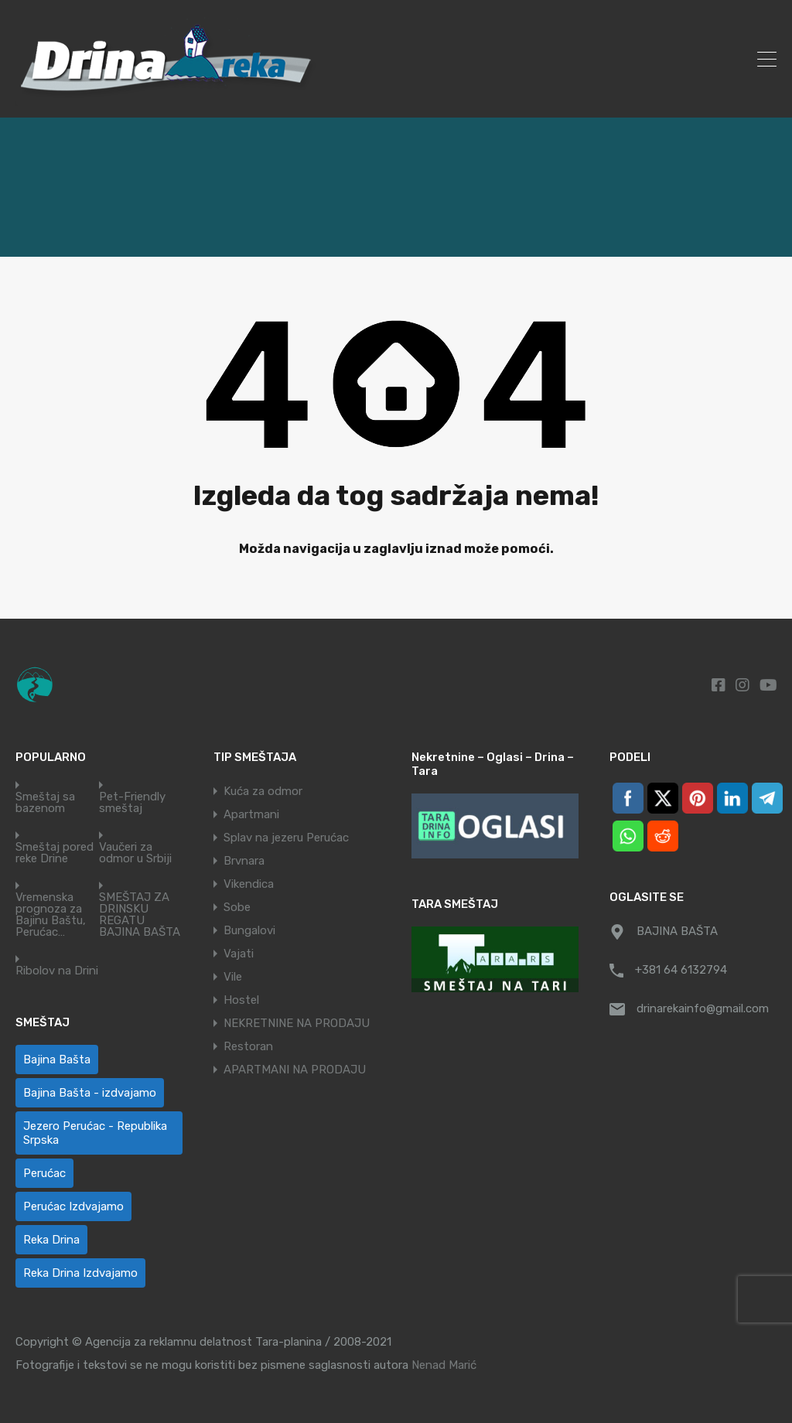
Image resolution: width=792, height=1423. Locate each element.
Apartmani (251, 814)
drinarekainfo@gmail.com (703, 1008)
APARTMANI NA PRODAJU (295, 1070)
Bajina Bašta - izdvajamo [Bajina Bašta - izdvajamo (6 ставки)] (89, 1093)
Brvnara (244, 861)
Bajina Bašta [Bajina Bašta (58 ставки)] (56, 1059)
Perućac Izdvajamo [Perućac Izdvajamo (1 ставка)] (73, 1206)
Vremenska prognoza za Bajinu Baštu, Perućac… (50, 915)
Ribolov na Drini (56, 971)
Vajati (239, 954)
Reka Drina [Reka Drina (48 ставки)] (51, 1240)
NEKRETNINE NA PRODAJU (297, 1023)
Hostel (241, 1000)
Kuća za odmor (263, 791)
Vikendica (249, 884)
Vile (233, 977)
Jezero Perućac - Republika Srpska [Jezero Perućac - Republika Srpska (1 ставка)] (95, 1133)
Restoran (248, 1046)
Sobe (237, 907)
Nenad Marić (443, 1365)
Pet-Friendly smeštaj (132, 802)
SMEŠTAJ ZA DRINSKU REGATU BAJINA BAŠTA (139, 915)
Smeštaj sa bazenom (45, 802)
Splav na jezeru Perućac (286, 838)
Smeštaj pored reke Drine (54, 853)
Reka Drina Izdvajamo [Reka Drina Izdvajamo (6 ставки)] (80, 1273)
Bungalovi (249, 930)
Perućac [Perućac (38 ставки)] (44, 1173)
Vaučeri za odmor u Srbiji (135, 853)
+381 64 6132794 (681, 970)
